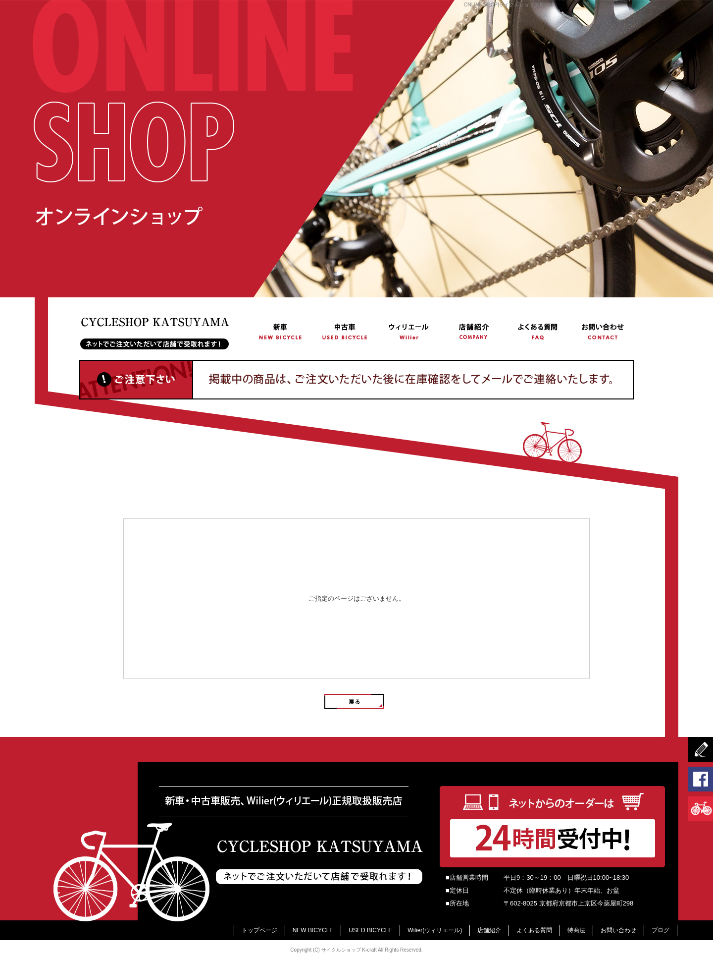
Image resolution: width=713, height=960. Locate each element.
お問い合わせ (602, 331)
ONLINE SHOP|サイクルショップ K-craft (509, 4)
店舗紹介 (473, 331)
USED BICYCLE (345, 331)
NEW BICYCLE (281, 331)
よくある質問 (538, 331)
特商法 (576, 930)
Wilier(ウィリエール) (409, 331)
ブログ (660, 930)
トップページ (164, 331)
